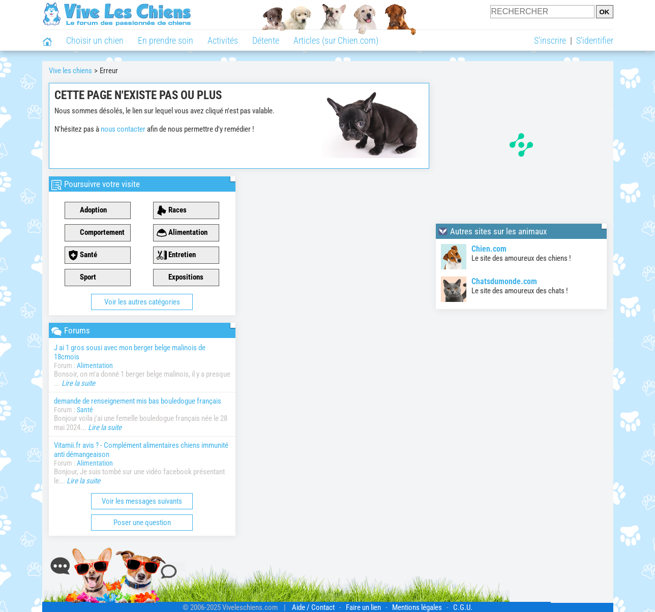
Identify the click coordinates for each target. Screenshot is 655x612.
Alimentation (182, 233)
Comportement (96, 233)
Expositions (180, 277)
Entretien (176, 255)
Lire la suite (78, 383)
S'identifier (594, 40)
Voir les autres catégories (142, 302)
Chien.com (489, 249)
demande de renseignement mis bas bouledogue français (137, 401)
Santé (82, 255)
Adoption (87, 210)
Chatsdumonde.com (504, 281)
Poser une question (142, 522)
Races (172, 210)
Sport (82, 277)
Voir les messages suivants (142, 501)
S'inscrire (550, 40)
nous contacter (123, 129)
